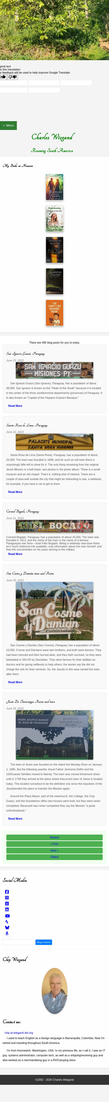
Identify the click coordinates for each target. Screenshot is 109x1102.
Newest (54, 837)
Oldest (54, 857)
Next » (54, 850)
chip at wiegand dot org (19, 1032)
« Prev (54, 843)
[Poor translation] (12, 77)
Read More (15, 405)
